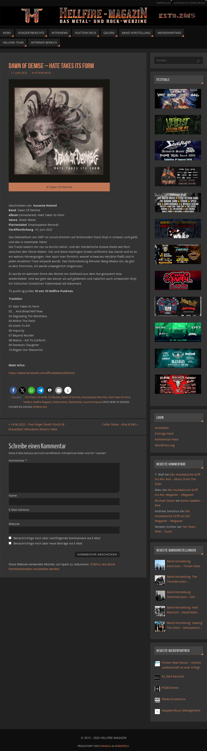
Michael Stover (165, 500)
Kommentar (18, 460)
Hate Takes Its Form (119, 397)
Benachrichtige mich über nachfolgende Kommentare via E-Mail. (57, 538)
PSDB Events (170, 688)
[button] (13, 390)
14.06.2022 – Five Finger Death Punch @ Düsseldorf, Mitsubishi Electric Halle (37, 427)
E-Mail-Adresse (19, 510)
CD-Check (30, 397)
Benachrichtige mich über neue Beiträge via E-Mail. (48, 543)
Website (14, 524)
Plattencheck (41, 72)
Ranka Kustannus (174, 699)
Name (13, 496)
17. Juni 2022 (19, 72)
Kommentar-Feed (166, 439)
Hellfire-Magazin (42, 402)
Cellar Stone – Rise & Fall (120, 424)
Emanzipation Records (94, 397)
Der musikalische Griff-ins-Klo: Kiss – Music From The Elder (178, 479)
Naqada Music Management (181, 710)
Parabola (105, 746)
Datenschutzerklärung (188, 3)
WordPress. (122, 746)
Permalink (40, 406)
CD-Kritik (42, 397)
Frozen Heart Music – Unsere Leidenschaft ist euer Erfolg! (181, 665)
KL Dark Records (173, 676)
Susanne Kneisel (92, 402)
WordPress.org (165, 445)
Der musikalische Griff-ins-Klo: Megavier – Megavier (172, 516)
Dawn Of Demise (70, 397)
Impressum (161, 3)
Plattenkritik (75, 402)
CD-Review (54, 397)
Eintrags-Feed (164, 433)
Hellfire (27, 402)
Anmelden (162, 428)
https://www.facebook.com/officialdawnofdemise (42, 373)
